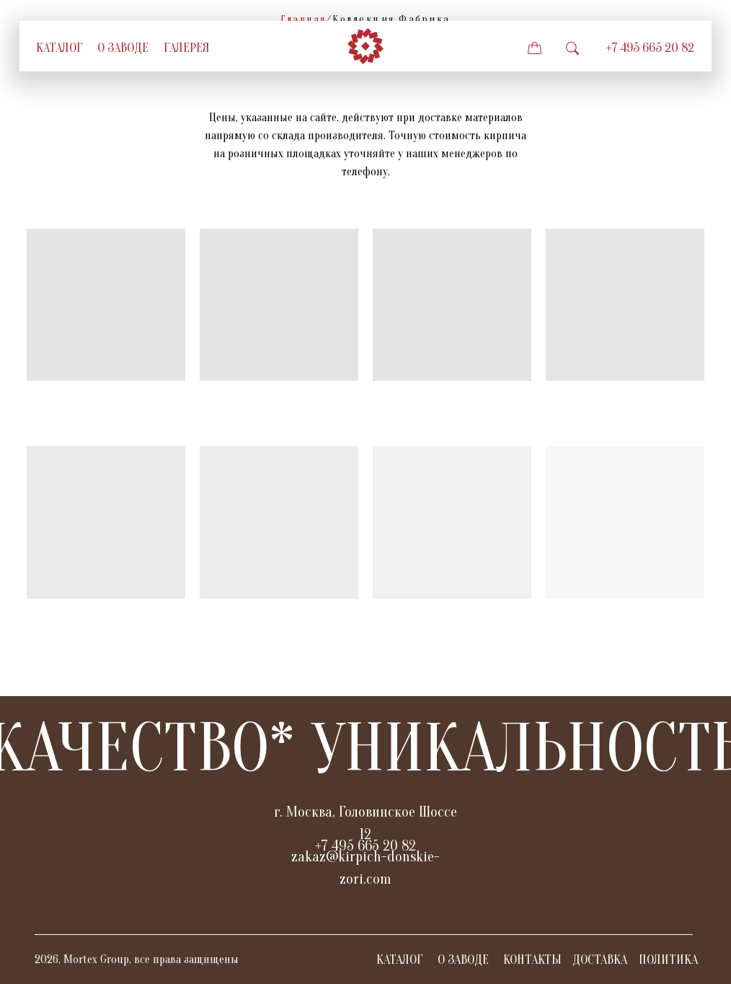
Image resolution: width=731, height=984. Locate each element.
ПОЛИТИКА (668, 959)
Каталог (59, 48)
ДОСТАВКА (599, 959)
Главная (303, 19)
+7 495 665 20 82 (650, 48)
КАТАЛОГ (399, 959)
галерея (187, 48)
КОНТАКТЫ (532, 959)
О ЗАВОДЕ (463, 959)
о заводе (123, 48)
